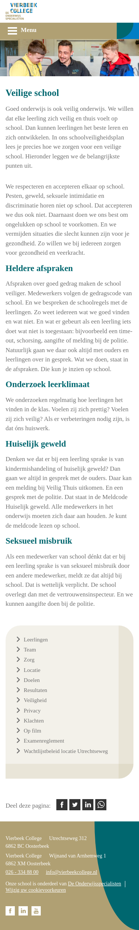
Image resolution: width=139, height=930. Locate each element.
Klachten (34, 721)
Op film (32, 731)
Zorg (29, 660)
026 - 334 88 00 (22, 872)
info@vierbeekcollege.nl (71, 872)
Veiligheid (35, 700)
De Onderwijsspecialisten (94, 883)
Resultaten (35, 690)
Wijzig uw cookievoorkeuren (36, 890)
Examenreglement (44, 741)
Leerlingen (36, 640)
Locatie (32, 670)
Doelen (32, 680)
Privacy (32, 711)
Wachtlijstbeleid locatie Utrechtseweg (66, 751)
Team (30, 650)
